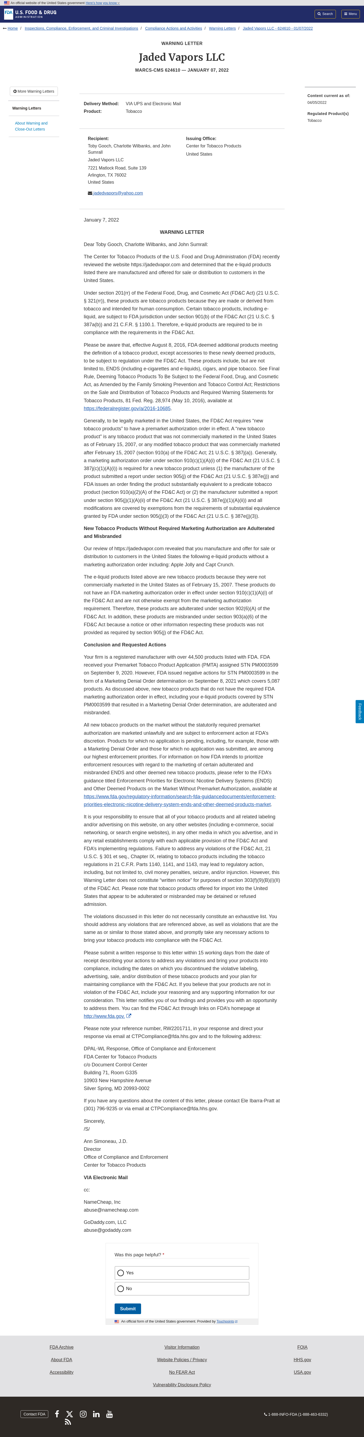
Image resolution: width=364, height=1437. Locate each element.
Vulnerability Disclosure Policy (182, 1384)
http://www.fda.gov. (104, 1016)
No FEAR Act (182, 1372)
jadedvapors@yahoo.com (117, 193)
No (129, 1288)
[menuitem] (330, 101)
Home (13, 28)
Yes (130, 1272)
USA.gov (302, 1372)
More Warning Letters (33, 91)
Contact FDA (34, 1414)
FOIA (302, 1347)
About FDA (61, 1359)
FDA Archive (62, 1347)
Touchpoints (225, 1321)
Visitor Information (182, 1347)
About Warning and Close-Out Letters (31, 126)
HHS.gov (302, 1359)
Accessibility (61, 1372)
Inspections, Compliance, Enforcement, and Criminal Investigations (81, 28)
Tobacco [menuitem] (315, 120)
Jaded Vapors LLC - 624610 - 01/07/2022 (278, 28)
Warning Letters (222, 28)
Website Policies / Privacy (182, 1359)
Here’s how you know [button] (103, 3)
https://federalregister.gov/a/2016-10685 (127, 408)
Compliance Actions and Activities (173, 28)
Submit (128, 1308)
